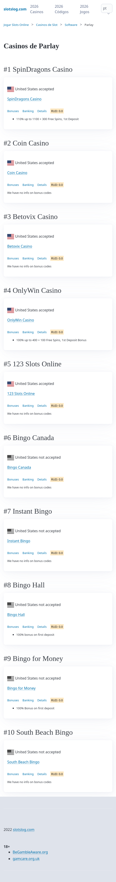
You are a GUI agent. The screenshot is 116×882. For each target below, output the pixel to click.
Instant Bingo (18, 540)
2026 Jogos (84, 9)
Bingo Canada (19, 467)
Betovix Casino (19, 246)
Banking (28, 111)
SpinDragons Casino (24, 98)
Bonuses (13, 111)
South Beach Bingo (23, 761)
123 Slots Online (21, 393)
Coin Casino (17, 172)
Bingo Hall (16, 614)
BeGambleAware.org (30, 852)
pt (105, 8)
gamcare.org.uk (26, 858)
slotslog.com (23, 829)
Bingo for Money (21, 688)
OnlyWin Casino (20, 320)
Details (42, 111)
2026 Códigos (62, 9)
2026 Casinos (36, 9)
